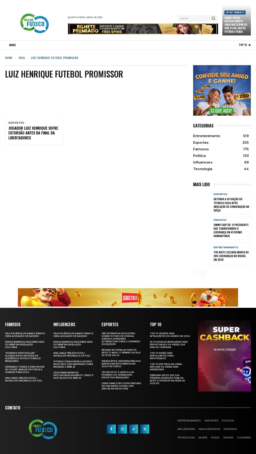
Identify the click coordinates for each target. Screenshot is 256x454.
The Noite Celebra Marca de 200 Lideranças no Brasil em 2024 (231, 256)
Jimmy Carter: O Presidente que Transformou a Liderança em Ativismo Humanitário (231, 230)
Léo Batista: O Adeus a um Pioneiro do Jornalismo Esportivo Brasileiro (118, 375)
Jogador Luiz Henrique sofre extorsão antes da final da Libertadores (33, 133)
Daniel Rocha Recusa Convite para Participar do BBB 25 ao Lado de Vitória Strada (235, 25)
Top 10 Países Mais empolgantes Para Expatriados (162, 356)
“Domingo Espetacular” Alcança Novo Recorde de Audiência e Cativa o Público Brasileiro (23, 357)
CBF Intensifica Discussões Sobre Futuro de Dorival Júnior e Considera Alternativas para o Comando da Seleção (121, 339)
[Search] (213, 18)
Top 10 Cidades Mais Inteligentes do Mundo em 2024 (170, 335)
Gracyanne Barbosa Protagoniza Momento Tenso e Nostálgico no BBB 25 (73, 375)
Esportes (16, 123)
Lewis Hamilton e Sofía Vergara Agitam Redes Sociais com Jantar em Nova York (121, 386)
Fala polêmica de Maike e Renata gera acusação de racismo (25, 335)
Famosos (220, 220)
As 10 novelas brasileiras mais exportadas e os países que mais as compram (169, 345)
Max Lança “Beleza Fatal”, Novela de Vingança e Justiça (23, 379)
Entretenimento (235, 12)
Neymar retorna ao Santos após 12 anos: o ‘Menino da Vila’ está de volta (121, 353)
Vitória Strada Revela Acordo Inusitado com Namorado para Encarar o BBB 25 (73, 364)
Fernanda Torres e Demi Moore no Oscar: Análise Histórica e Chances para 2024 (25, 370)
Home (8, 57)
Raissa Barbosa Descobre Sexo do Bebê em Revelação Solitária (25, 345)
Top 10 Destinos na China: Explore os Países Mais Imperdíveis (166, 367)
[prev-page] (195, 273)
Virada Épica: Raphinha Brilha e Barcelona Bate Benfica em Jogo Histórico (121, 364)
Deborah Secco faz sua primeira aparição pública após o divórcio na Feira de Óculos (167, 379)
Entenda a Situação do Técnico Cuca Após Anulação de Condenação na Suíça (231, 204)
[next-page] (202, 273)
